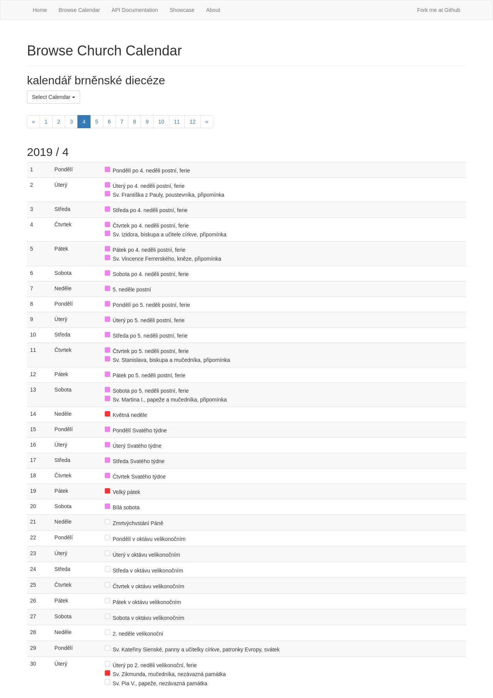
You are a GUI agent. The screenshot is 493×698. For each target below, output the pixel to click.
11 (177, 122)
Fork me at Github (438, 10)
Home (40, 10)
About (213, 10)
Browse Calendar (79, 10)
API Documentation (135, 10)
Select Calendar (53, 97)
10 (161, 122)
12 (192, 122)
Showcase (182, 10)
